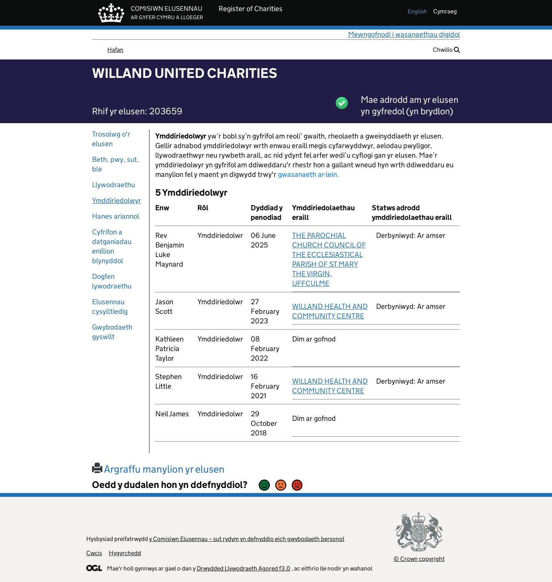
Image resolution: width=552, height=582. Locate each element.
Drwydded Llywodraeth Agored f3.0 (243, 568)
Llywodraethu (113, 184)
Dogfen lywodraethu (111, 281)
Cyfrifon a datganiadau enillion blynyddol (111, 246)
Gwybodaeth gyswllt (112, 332)
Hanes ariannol (115, 216)
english (417, 11)
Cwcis (94, 553)
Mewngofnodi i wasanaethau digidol (404, 34)
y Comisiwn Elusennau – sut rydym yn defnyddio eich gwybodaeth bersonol (246, 538)
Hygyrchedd (125, 553)
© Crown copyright (419, 558)
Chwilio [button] (446, 49)
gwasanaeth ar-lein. (308, 174)
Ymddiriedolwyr (116, 200)
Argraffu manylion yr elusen (158, 469)
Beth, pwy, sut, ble (115, 164)
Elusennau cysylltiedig (110, 306)
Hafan (115, 49)
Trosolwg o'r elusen (111, 139)
